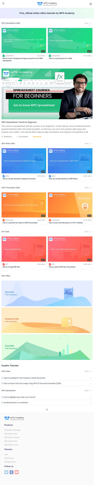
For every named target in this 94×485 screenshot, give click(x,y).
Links (6, 454)
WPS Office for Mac (10, 434)
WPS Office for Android (11, 437)
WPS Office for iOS (10, 441)
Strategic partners (10, 462)
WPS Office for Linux (11, 445)
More (89, 23)
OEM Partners (9, 458)
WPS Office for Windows (12, 430)
